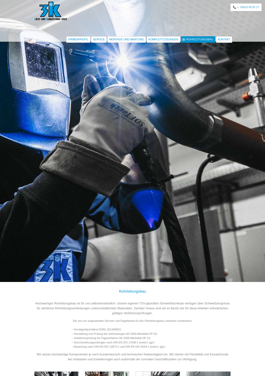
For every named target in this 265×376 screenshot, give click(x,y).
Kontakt (224, 39)
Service (99, 39)
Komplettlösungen (163, 39)
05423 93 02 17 (249, 7)
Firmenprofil (78, 39)
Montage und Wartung (126, 39)
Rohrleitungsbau (199, 39)
